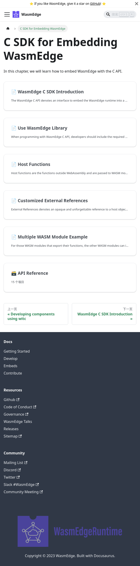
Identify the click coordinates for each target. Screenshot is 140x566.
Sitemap (13, 436)
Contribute (13, 373)
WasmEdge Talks (18, 421)
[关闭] (136, 3)
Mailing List (15, 462)
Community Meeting (23, 491)
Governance (16, 414)
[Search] (120, 14)
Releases (11, 428)
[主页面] (8, 28)
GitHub (95, 3)
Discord (12, 469)
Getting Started (17, 351)
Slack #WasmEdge (21, 484)
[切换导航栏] (7, 14)
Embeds (10, 365)
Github (11, 399)
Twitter (12, 477)
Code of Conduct (20, 406)
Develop (11, 358)
